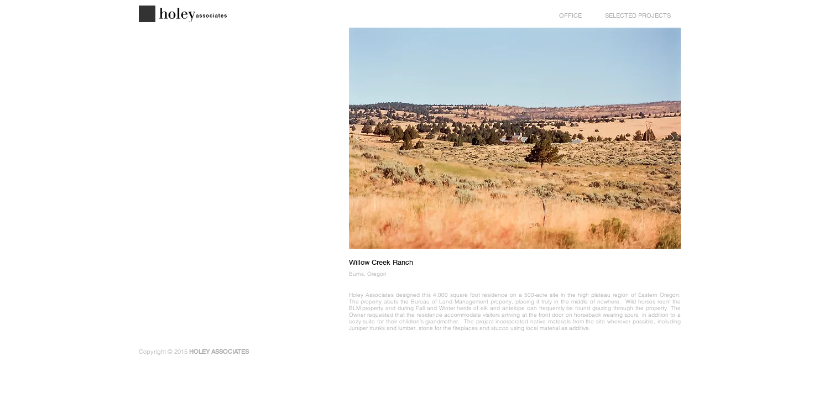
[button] (515, 138)
